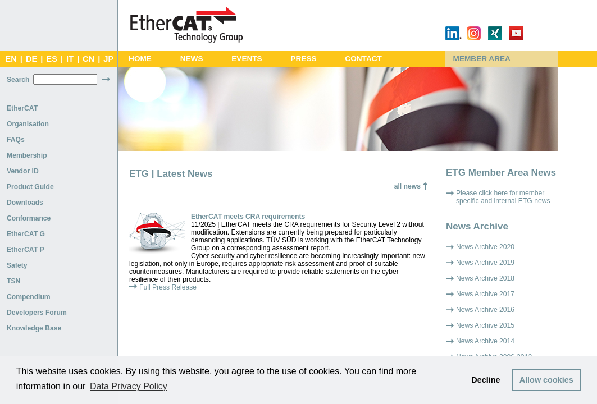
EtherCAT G (26, 234)
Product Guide (30, 187)
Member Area (482, 58)
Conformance (29, 218)
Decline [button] (485, 379)
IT (70, 58)
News (191, 58)
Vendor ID (23, 171)
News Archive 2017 (485, 294)
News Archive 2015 (485, 325)
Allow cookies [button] (546, 379)
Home (140, 58)
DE (31, 58)
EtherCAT (22, 108)
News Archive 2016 (485, 310)
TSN (13, 281)
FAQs (16, 140)
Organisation (28, 124)
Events (246, 58)
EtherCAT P (25, 250)
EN (10, 58)
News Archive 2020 (485, 247)
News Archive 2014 (485, 341)
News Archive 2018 (485, 278)
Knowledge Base (34, 328)
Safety (17, 265)
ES (51, 58)
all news (407, 186)
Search (18, 80)
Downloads (25, 202)
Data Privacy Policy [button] (128, 386)
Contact (363, 58)
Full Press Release (168, 287)
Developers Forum (37, 312)
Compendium (29, 297)
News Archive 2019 (485, 263)
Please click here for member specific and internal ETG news (503, 197)
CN (88, 58)
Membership (27, 155)
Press (303, 58)
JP (108, 58)
